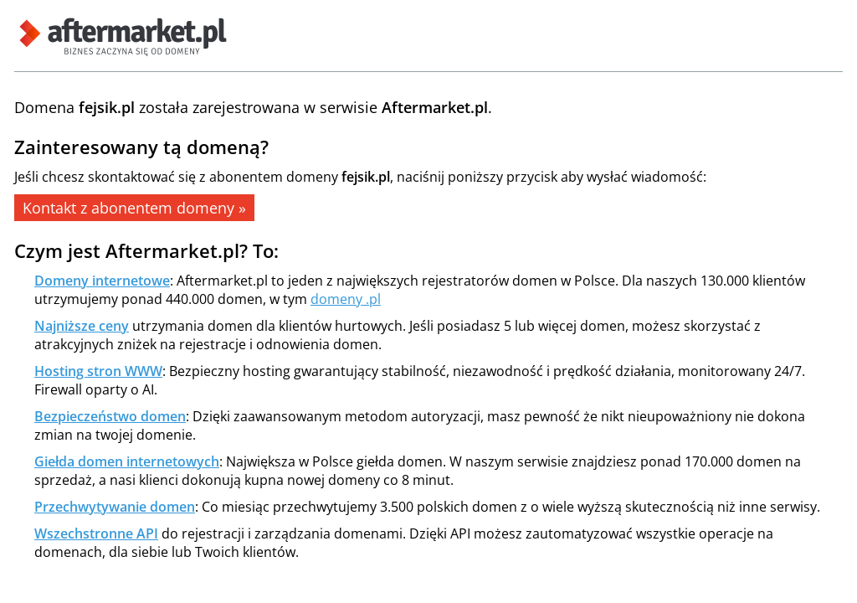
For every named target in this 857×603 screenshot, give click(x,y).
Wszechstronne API (96, 533)
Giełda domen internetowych (126, 461)
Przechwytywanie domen (114, 506)
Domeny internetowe (102, 280)
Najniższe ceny (81, 326)
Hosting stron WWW (98, 371)
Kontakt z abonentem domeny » (134, 208)
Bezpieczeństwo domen (110, 416)
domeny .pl (345, 299)
